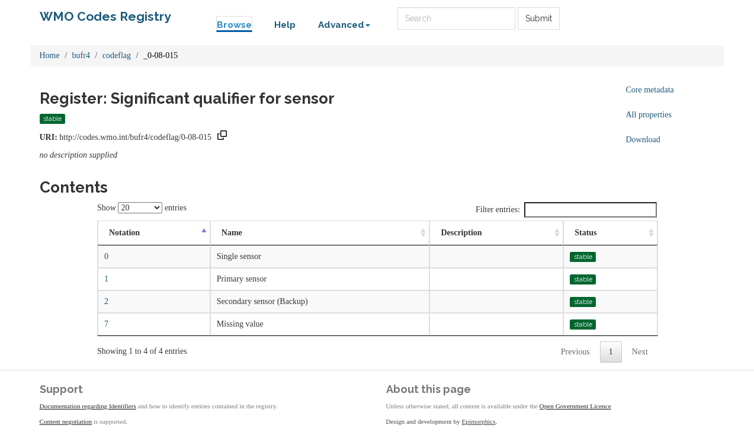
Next (640, 351)
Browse (234, 25)
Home (50, 55)
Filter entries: (566, 210)
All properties (649, 114)
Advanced (344, 25)
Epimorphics (479, 421)
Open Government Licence (575, 406)
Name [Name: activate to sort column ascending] (232, 232)
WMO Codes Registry (105, 16)
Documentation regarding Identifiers (88, 406)
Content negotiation (66, 421)
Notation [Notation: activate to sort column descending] (124, 232)
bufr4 (81, 55)
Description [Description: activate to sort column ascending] (461, 232)
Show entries (142, 207)
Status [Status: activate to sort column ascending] (585, 232)
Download (643, 139)
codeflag (116, 55)
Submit (538, 18)
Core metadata (650, 89)
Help (285, 25)
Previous (575, 351)
